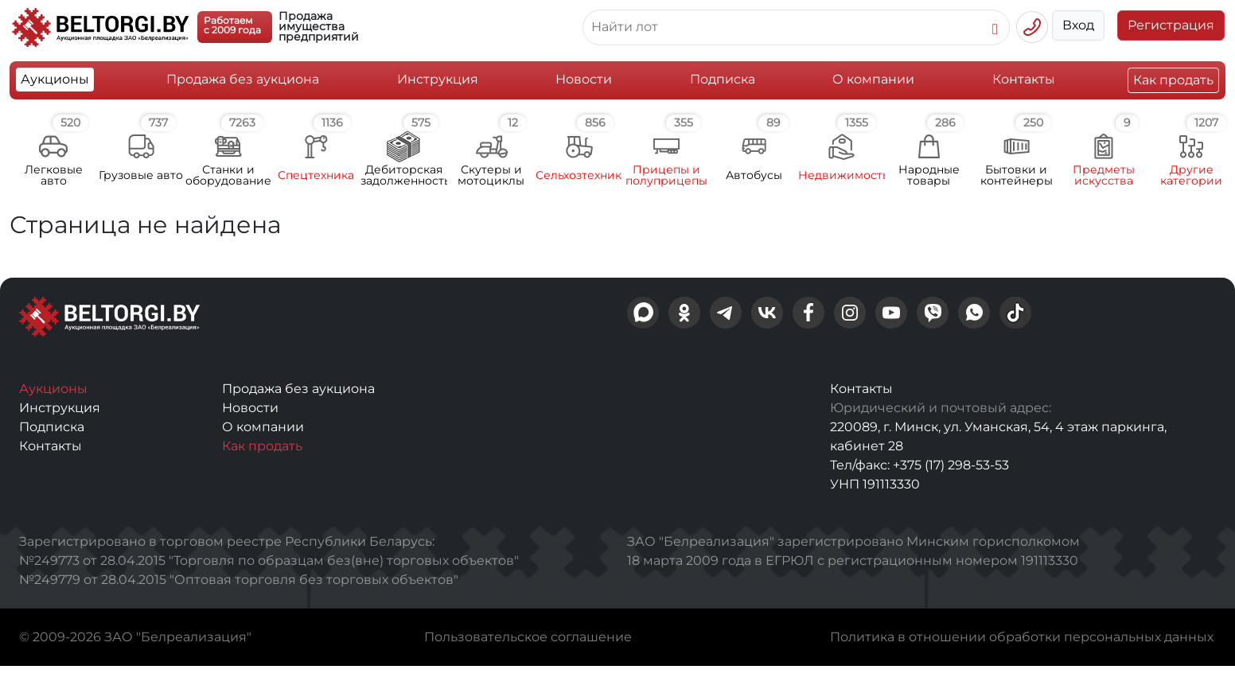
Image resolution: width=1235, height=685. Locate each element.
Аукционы (55, 79)
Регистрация (1171, 25)
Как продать (1173, 80)
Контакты (1023, 79)
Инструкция (437, 79)
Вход (1078, 25)
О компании (873, 79)
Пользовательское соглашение (528, 636)
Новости (583, 79)
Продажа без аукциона (242, 79)
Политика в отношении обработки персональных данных (1022, 636)
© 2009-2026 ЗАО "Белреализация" (135, 636)
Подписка (722, 79)
